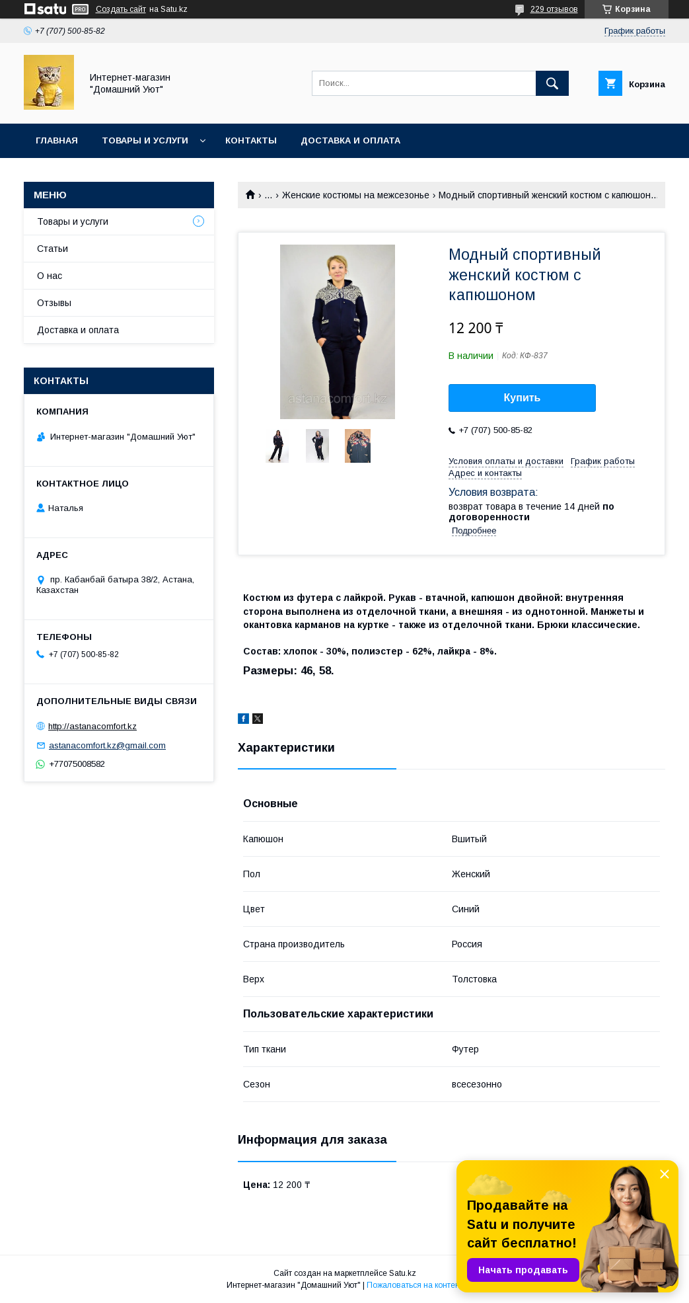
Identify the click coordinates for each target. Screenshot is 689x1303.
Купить (522, 397)
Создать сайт (121, 9)
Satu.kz (402, 1273)
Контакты (251, 140)
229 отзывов (554, 9)
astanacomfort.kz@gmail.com (107, 745)
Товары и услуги (145, 140)
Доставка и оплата (350, 140)
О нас (49, 275)
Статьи (52, 248)
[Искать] (552, 83)
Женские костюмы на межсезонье (355, 195)
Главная (57, 140)
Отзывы (54, 302)
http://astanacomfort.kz (92, 726)
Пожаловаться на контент (415, 1285)
